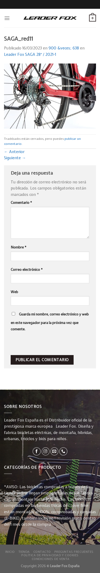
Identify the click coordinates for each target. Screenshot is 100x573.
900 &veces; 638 (64, 48)
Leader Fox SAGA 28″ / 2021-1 (30, 54)
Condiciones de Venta (51, 559)
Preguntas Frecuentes (74, 552)
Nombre (18, 247)
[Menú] (7, 18)
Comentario (21, 202)
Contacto (42, 552)
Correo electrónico (27, 269)
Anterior (14, 151)
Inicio (10, 552)
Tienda (24, 552)
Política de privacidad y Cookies (50, 555)
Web (14, 291)
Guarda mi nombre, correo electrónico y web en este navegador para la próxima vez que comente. (50, 321)
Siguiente (15, 158)
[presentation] (47, 343)
